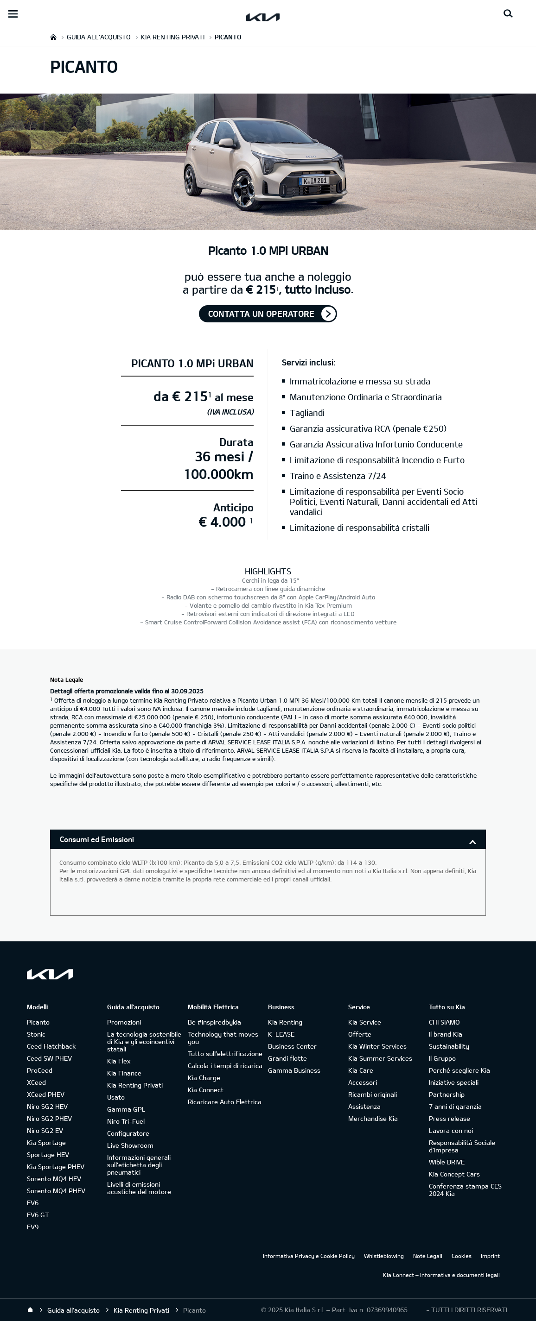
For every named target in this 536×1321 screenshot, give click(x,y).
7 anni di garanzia (455, 1106)
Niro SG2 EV (45, 1130)
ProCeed (39, 1070)
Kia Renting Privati (135, 1085)
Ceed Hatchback (51, 1046)
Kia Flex (118, 1061)
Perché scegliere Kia (459, 1070)
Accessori (362, 1082)
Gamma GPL (126, 1109)
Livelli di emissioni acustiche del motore (139, 1187)
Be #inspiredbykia (214, 1022)
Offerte (359, 1034)
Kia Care (360, 1070)
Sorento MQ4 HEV (54, 1179)
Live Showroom (130, 1145)
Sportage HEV (48, 1154)
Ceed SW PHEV (49, 1058)
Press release (449, 1118)
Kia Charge (204, 1078)
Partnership (447, 1094)
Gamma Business (294, 1070)
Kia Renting (285, 1022)
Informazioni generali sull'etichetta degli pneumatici (139, 1164)
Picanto (38, 1022)
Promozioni (124, 1022)
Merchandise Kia (373, 1118)
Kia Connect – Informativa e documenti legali (441, 1274)
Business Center (292, 1046)
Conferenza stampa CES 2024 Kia (465, 1189)
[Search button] (508, 14)
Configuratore (128, 1133)
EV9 (32, 1227)
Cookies (462, 1255)
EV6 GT (38, 1215)
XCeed (36, 1082)
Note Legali (427, 1255)
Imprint (490, 1255)
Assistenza (364, 1106)
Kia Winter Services (377, 1046)
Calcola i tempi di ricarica (225, 1065)
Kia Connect (205, 1090)
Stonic (36, 1034)
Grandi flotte (287, 1058)
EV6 (32, 1203)
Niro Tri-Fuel (126, 1121)
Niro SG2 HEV (47, 1106)
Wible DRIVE (447, 1162)
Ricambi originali (372, 1094)
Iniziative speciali (454, 1082)
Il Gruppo (442, 1058)
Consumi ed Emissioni (97, 839)
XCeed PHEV (45, 1094)
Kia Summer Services (380, 1058)
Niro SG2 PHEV (49, 1118)
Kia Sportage (46, 1142)
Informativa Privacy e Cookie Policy (309, 1255)
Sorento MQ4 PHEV (56, 1191)
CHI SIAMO (444, 1022)
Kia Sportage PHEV (55, 1166)
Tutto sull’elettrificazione (225, 1053)
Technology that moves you (223, 1037)
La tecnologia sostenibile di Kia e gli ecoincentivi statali (144, 1041)
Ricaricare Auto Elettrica (225, 1102)
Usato (116, 1097)
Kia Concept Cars (454, 1174)
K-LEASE (281, 1034)
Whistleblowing (384, 1255)
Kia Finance (124, 1073)
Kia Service (364, 1022)
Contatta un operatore (261, 313)
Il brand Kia (445, 1034)
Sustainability (449, 1046)
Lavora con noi (451, 1130)
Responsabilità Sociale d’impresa (462, 1146)
